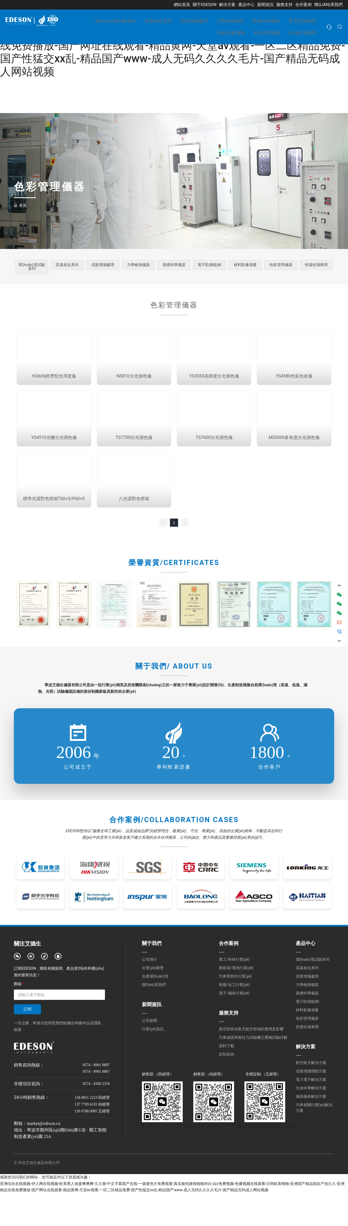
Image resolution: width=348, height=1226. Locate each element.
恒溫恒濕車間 (316, 266)
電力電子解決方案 (311, 1112)
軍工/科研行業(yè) (234, 992)
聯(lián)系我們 (154, 1017)
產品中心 (305, 976)
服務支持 (228, 1046)
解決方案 (305, 1079)
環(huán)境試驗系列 (32, 268)
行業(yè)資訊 (153, 1062)
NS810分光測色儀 (134, 389)
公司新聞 (149, 1053)
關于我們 (151, 976)
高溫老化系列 (67, 266)
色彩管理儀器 (281, 266)
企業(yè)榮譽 (153, 1001)
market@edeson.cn (43, 1156)
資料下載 (226, 1079)
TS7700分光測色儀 (134, 460)
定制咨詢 (226, 1087)
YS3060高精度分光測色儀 (214, 389)
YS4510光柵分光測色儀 (54, 460)
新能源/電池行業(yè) (236, 1001)
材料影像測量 (245, 266)
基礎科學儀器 (174, 266)
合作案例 (228, 976)
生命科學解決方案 (311, 1121)
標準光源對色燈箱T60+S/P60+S (54, 531)
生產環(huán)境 (155, 1009)
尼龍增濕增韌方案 (311, 1104)
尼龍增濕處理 (103, 266)
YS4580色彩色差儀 (294, 389)
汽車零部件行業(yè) (235, 1009)
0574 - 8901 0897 (96, 1098)
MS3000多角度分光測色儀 (294, 460)
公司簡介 (149, 992)
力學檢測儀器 (138, 266)
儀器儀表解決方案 (311, 1129)
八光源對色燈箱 (134, 531)
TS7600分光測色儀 (214, 460)
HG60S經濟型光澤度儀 (54, 389)
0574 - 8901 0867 (96, 1104)
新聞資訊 (151, 1037)
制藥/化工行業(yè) (234, 1017)
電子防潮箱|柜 (209, 266)
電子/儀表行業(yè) (234, 1026)
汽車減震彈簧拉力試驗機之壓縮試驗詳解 (253, 1070)
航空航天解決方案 (311, 1095)
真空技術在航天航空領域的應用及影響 (251, 1062)
